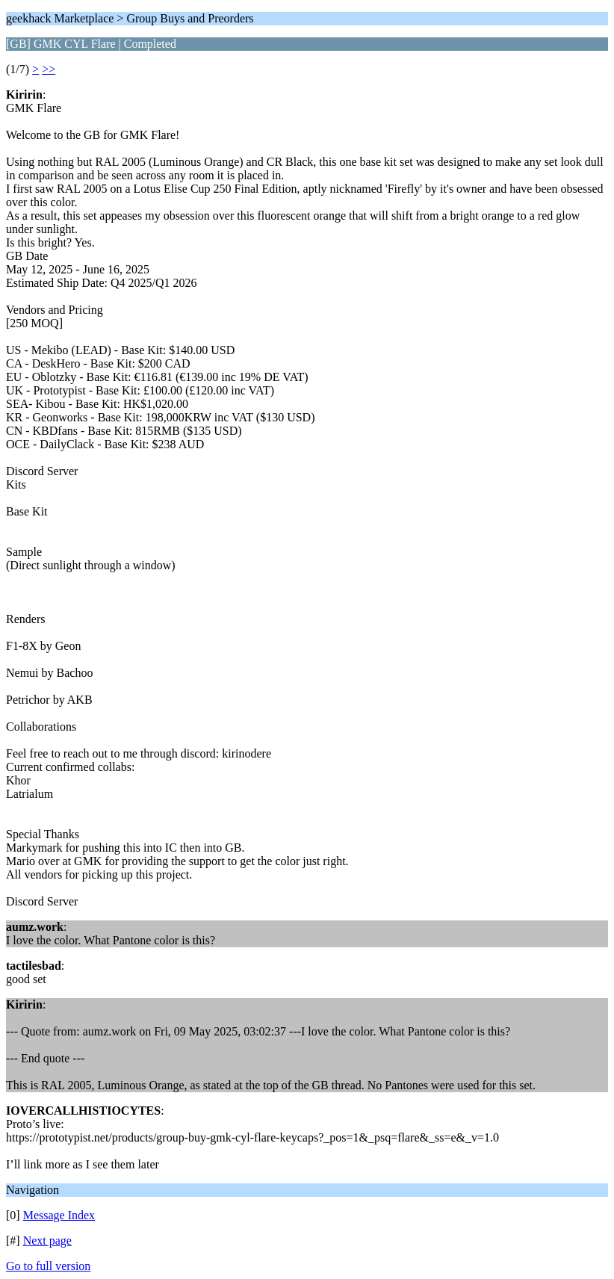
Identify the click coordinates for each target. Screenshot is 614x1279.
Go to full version (48, 1266)
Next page (47, 1240)
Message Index (59, 1215)
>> (48, 69)
